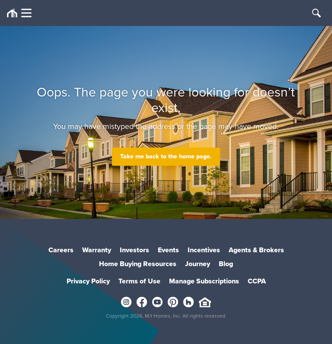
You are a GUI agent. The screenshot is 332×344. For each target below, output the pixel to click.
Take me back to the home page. (166, 156)
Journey (197, 264)
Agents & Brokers (256, 250)
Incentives (204, 250)
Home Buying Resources (137, 264)
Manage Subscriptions (204, 281)
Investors (134, 250)
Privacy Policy (88, 281)
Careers (60, 250)
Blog (226, 264)
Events (168, 250)
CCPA (257, 281)
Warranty (96, 250)
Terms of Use (139, 281)
